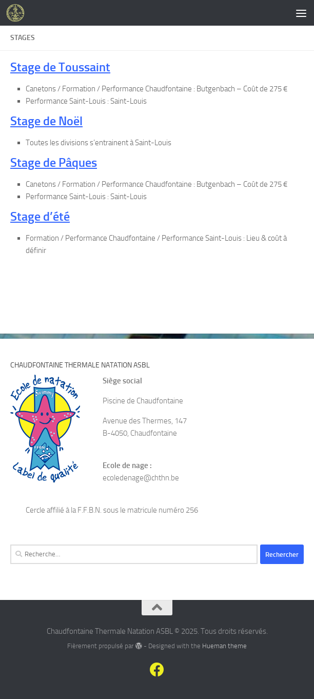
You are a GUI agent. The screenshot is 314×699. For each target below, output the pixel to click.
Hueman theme (224, 646)
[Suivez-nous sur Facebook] (157, 670)
